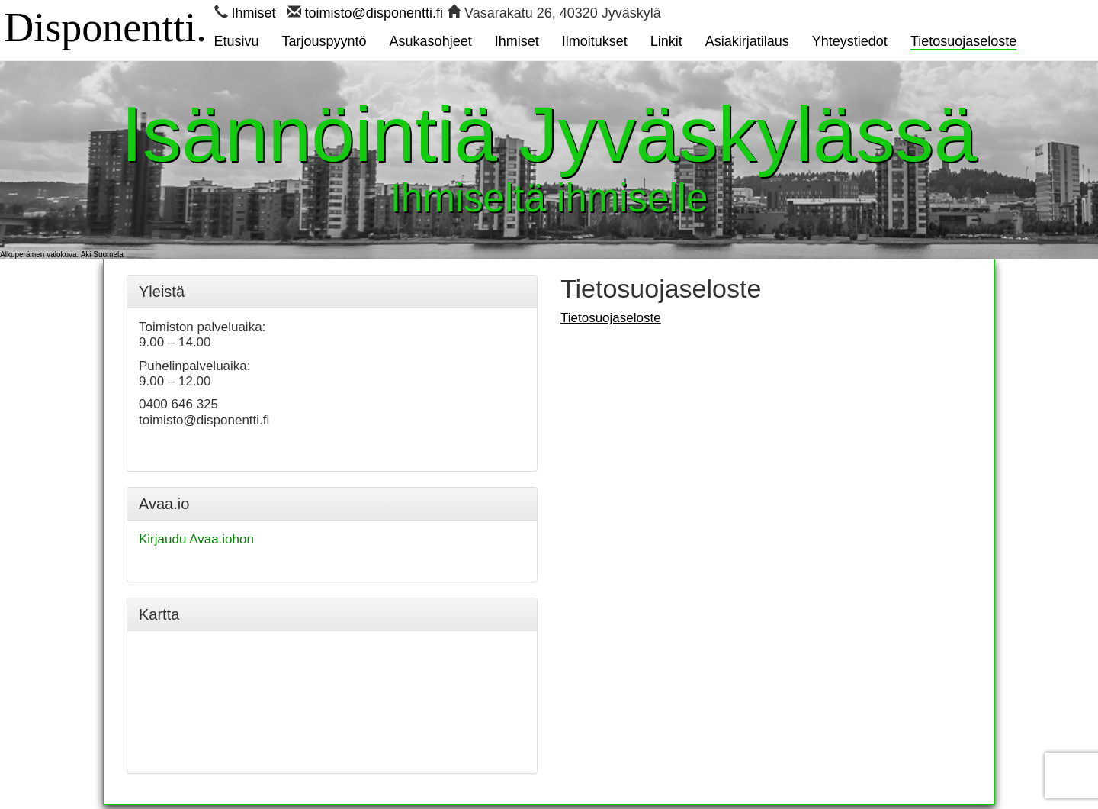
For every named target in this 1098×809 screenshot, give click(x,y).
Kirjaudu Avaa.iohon (196, 539)
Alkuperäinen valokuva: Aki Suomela (62, 254)
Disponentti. (105, 23)
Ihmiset (254, 13)
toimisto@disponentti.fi (374, 13)
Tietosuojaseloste (610, 318)
